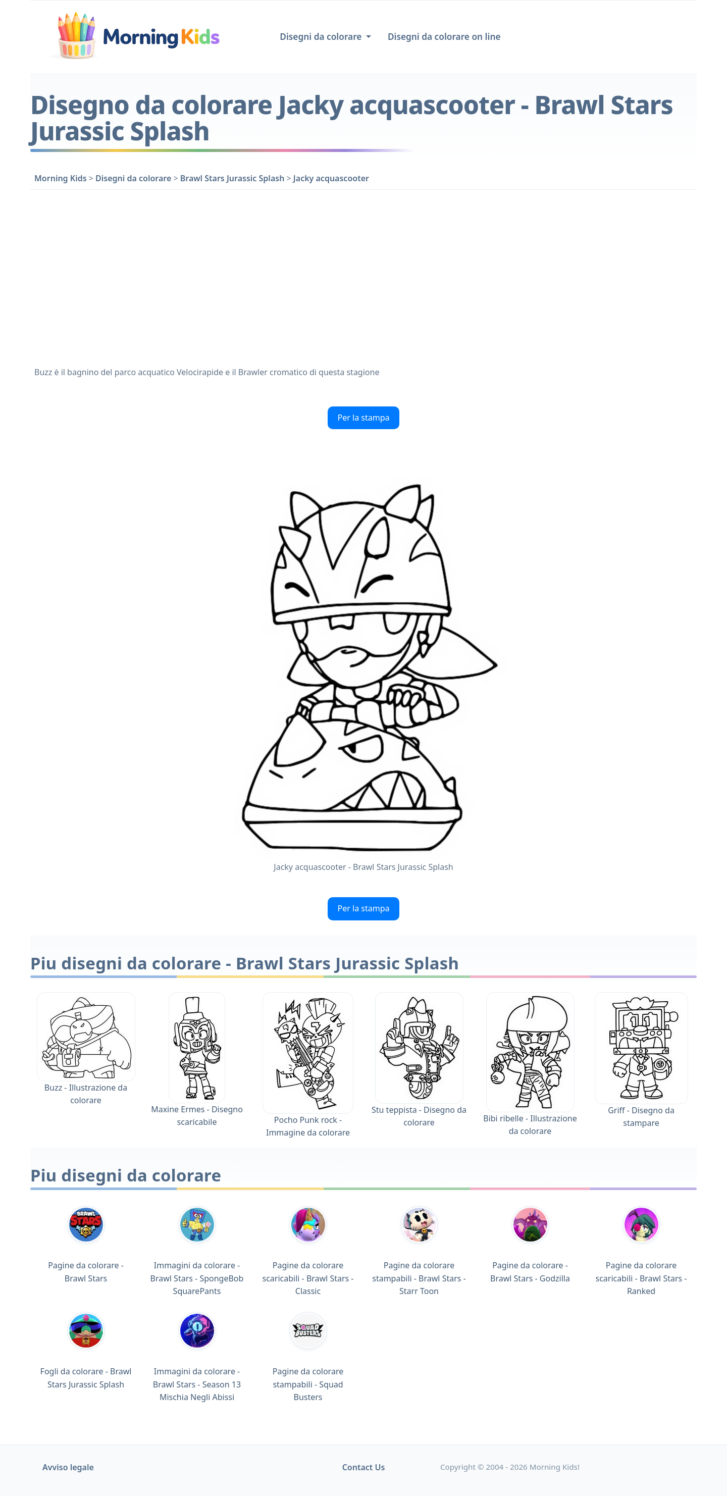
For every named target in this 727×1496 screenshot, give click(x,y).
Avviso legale (68, 1467)
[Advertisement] (363, 275)
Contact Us (363, 1467)
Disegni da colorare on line (444, 36)
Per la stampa (364, 417)
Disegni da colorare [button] (322, 36)
